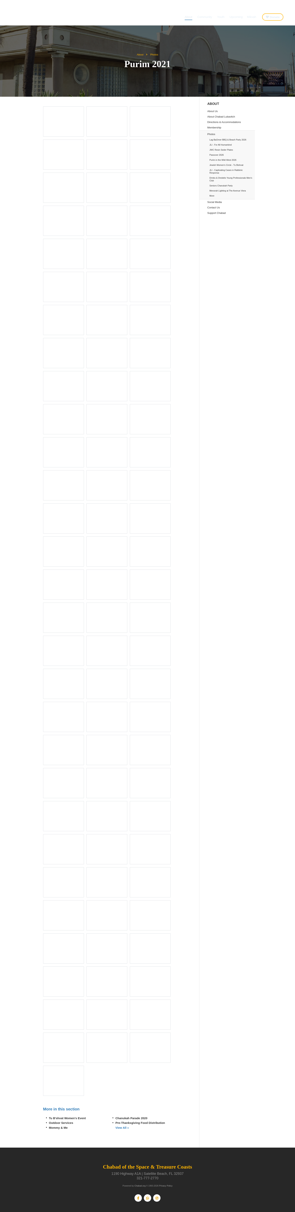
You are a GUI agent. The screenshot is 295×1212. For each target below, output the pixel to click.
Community (204, 16)
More (211, 196)
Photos (154, 54)
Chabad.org (140, 1186)
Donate (275, 17)
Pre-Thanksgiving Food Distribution (140, 1122)
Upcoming (236, 16)
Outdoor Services (61, 1122)
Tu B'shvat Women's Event (67, 1118)
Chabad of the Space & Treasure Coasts (29, 16)
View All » (122, 1127)
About (188, 16)
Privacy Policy (165, 1186)
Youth (220, 16)
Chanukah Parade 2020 (131, 1118)
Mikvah (251, 16)
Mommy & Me (58, 1127)
